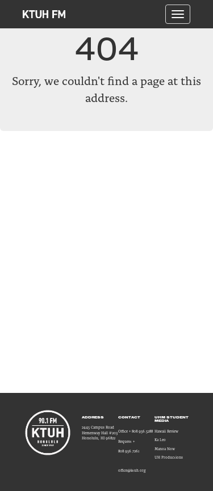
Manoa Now (164, 448)
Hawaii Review (166, 431)
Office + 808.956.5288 (135, 431)
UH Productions (168, 457)
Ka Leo (160, 439)
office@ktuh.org (132, 470)
